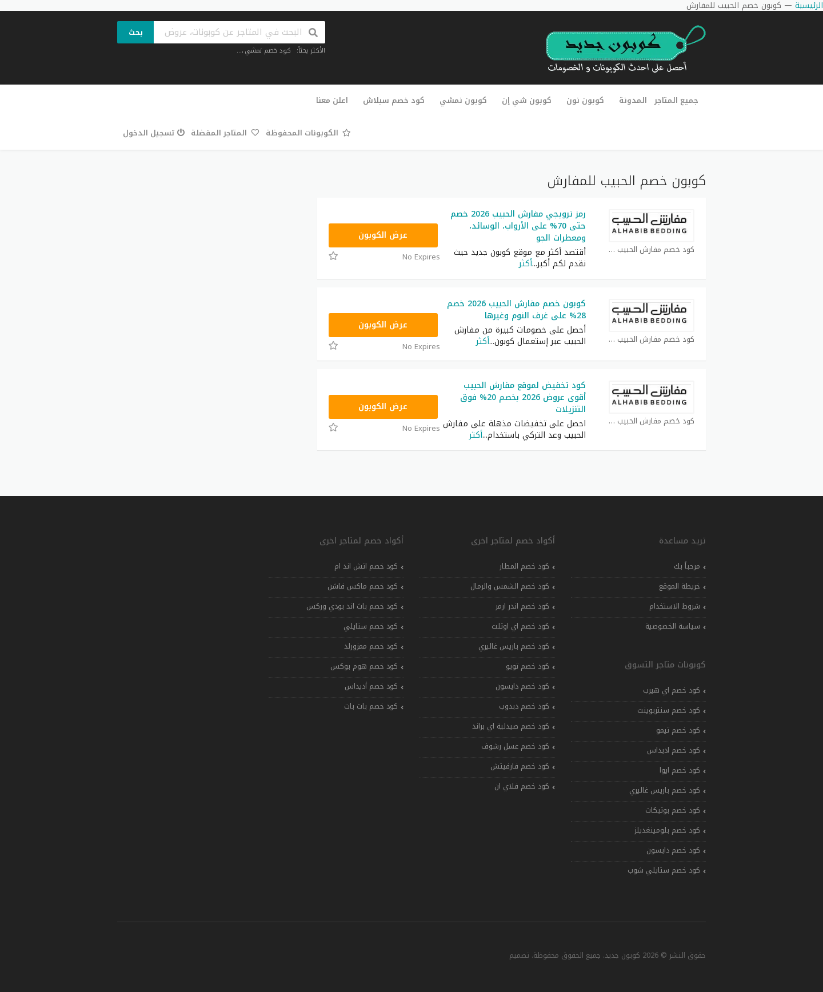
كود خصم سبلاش (394, 100)
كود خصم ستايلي (370, 626)
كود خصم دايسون (673, 850)
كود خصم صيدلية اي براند (510, 726)
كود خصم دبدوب (524, 706)
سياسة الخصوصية (672, 626)
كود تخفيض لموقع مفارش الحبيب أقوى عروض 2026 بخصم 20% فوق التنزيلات (523, 397)
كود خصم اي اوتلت (520, 626)
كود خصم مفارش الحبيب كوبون (651, 250)
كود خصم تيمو (678, 730)
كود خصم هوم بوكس (364, 666)
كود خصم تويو (527, 666)
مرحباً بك (687, 566)
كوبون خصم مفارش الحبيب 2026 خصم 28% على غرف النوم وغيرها (516, 309)
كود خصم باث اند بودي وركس (352, 606)
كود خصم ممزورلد (371, 646)
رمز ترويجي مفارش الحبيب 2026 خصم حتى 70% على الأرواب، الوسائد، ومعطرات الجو (518, 226)
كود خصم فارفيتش (519, 766)
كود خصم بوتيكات (672, 810)
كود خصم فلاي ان (521, 786)
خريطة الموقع (679, 586)
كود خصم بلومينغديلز (667, 830)
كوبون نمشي (463, 100)
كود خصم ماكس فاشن (362, 586)
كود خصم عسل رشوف (515, 746)
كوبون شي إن (527, 100)
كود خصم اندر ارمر (522, 606)
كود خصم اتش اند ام (366, 566)
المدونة (633, 100)
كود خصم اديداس (673, 750)
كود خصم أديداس (371, 686)
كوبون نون (585, 100)
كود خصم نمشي (268, 51)
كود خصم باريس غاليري (664, 790)
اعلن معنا (332, 100)
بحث (136, 32)
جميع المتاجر (676, 100)
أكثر (525, 263)
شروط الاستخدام (674, 606)
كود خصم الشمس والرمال (509, 586)
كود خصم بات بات (371, 706)
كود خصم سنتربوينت (668, 710)
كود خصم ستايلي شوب (664, 870)
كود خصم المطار (524, 566)
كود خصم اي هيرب (671, 690)
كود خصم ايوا (680, 770)
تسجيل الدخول (154, 133)
